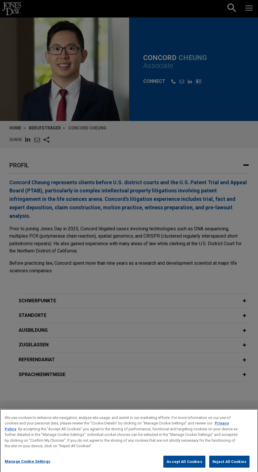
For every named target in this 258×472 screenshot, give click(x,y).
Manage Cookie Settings (27, 465)
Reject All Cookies (229, 466)
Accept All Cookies (184, 466)
